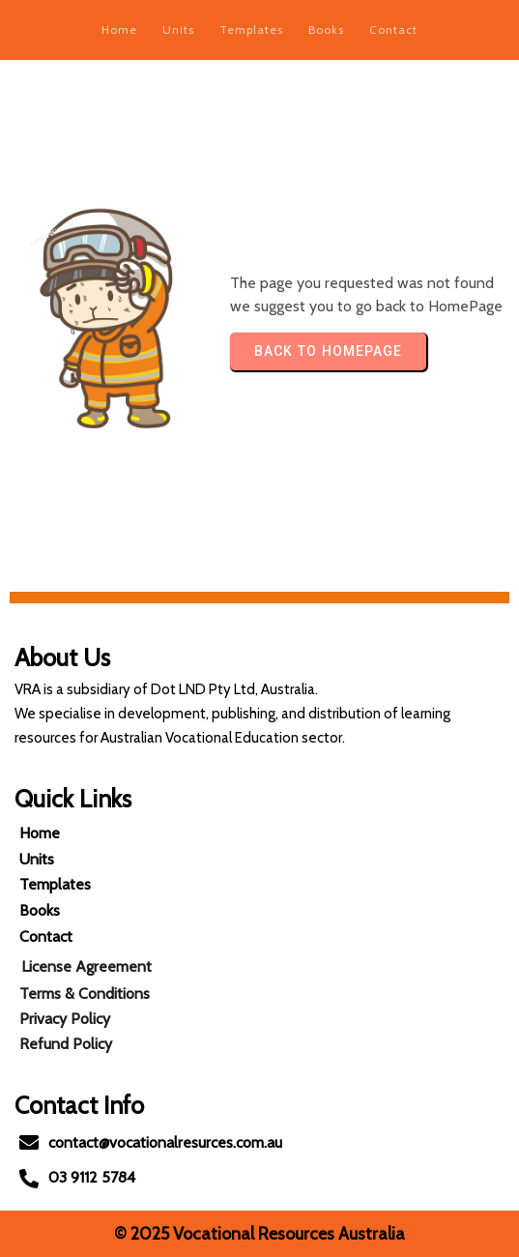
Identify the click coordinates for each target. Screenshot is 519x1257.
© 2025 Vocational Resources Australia (259, 1233)
